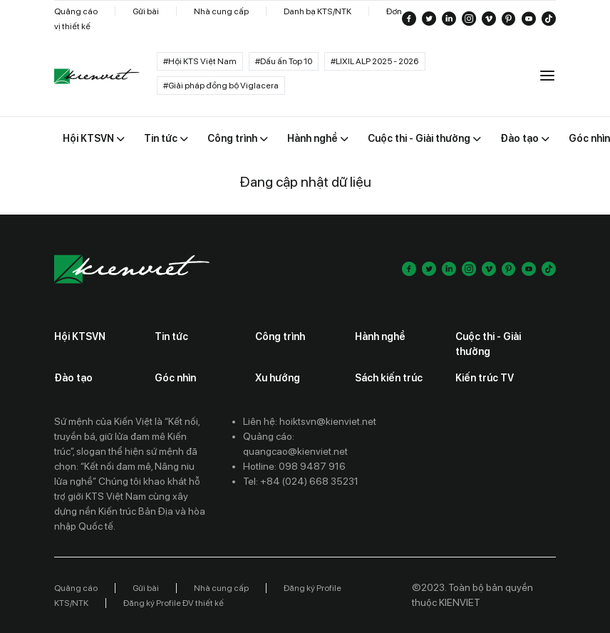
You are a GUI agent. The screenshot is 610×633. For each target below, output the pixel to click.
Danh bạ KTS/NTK (317, 11)
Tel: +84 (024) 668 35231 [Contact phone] (300, 481)
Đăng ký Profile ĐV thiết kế (173, 603)
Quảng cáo (76, 11)
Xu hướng (277, 378)
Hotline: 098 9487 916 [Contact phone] (294, 466)
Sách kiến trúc (389, 378)
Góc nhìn (175, 378)
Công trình (280, 336)
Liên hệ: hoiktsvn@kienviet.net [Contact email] (309, 421)
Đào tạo (73, 378)
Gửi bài (146, 11)
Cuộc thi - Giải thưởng (488, 344)
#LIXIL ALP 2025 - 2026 (375, 61)
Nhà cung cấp (221, 11)
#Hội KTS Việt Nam (200, 61)
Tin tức (171, 336)
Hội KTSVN (79, 336)
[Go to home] (97, 76)
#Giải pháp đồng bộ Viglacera (221, 86)
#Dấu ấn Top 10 (283, 61)
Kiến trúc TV (484, 378)
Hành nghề (380, 336)
